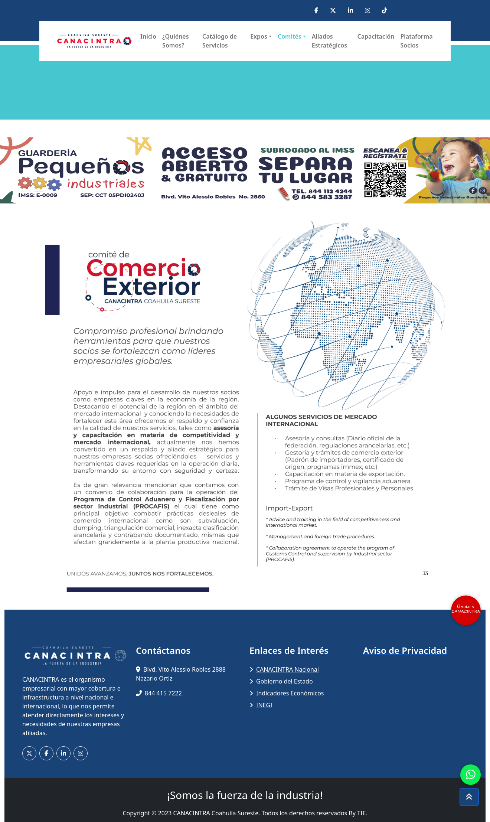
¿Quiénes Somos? (175, 40)
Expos (258, 36)
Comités (289, 36)
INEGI (260, 705)
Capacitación (375, 36)
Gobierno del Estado (281, 681)
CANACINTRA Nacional (284, 669)
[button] (37, 170)
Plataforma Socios (416, 40)
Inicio (148, 36)
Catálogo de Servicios (219, 40)
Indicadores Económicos (286, 693)
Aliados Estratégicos (329, 40)
